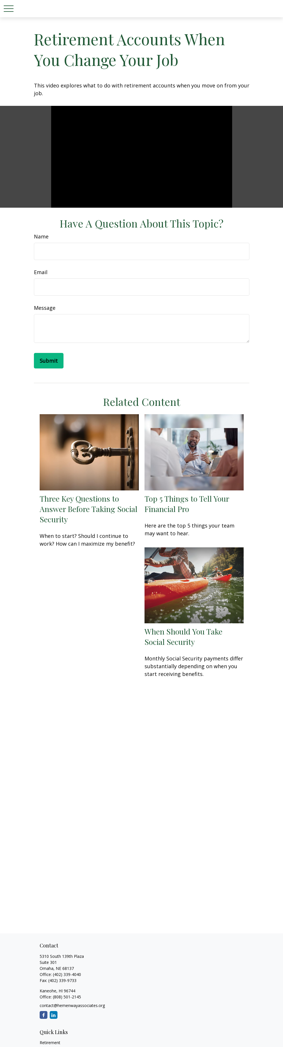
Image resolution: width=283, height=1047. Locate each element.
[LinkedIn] (53, 1015)
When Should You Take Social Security (183, 636)
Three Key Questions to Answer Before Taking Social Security (88, 508)
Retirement (50, 1042)
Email (40, 272)
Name (41, 236)
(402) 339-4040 (67, 974)
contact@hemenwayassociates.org (72, 1005)
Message (44, 307)
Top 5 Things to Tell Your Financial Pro (187, 503)
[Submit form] (48, 360)
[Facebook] (43, 1015)
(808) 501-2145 (66, 997)
